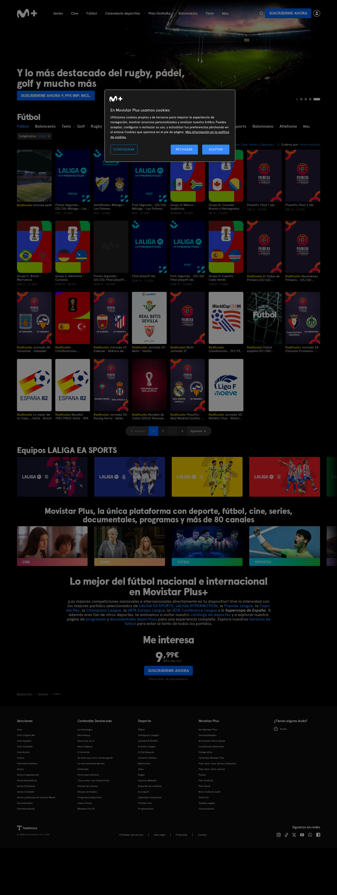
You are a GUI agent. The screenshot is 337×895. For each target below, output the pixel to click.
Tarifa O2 (204, 797)
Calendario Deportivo (150, 797)
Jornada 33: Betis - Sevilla (149, 349)
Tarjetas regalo (207, 803)
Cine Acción (23, 752)
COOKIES (202, 834)
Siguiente (196, 431)
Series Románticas (27, 780)
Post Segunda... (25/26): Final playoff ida (187, 278)
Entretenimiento (26, 808)
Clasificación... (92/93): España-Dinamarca (225, 349)
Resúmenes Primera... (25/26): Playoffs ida (301, 278)
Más (225, 14)
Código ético (205, 752)
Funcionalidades (207, 735)
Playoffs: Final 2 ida (299, 205)
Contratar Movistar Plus (211, 757)
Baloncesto (188, 13)
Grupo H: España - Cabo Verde (222, 278)
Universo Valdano (147, 757)
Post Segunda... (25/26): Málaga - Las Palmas (149, 206)
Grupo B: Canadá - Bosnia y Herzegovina (224, 206)
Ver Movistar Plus (208, 729)
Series (58, 13)
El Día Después (146, 752)
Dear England (84, 746)
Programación (146, 808)
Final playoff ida (143, 276)
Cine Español (24, 740)
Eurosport (143, 791)
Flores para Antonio (88, 774)
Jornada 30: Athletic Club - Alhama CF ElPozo (226, 416)
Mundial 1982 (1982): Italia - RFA (71, 416)
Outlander (83, 769)
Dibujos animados (87, 791)
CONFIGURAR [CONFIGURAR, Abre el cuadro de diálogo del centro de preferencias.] (123, 149)
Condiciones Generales (211, 746)
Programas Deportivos (89, 797)
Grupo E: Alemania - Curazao (69, 278)
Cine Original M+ (26, 735)
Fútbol (91, 13)
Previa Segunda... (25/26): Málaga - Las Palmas (71, 206)
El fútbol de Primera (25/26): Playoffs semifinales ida (264, 278)
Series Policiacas (26, 786)
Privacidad (181, 834)
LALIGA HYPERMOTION (197, 605)
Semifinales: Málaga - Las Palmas (109, 206)
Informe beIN (34, 205)
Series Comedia (25, 791)
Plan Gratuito (159, 13)
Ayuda (280, 729)
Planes (202, 774)
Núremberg (83, 735)
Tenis (210, 13)
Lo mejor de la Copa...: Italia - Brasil (34, 416)
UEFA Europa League (146, 610)
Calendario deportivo (122, 13)
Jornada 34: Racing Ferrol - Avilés (110, 416)
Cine (74, 13)
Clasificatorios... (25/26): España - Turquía (68, 349)
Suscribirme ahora (288, 13)
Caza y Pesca (84, 803)
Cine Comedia (24, 746)
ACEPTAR (216, 149)
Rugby (141, 774)
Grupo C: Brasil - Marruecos (29, 278)
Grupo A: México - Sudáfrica (183, 206)
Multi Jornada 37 (182, 349)
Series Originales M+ (28, 774)
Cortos (20, 757)
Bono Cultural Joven (210, 791)
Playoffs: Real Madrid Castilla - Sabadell (186, 416)
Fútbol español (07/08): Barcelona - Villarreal (262, 349)
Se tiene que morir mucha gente (95, 757)
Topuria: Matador (147, 780)
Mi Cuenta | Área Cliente (212, 740)
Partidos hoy (145, 803)
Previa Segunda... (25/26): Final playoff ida (109, 278)
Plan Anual (204, 786)
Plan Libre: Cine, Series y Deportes (217, 763)
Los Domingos (84, 729)
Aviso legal (159, 834)
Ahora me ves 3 (85, 740)
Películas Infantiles (27, 763)
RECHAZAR (184, 149)
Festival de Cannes (87, 786)
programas (96, 619)
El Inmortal (83, 752)
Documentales (25, 803)
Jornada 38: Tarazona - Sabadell (34, 349)
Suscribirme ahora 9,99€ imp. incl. (56, 95)
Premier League (238, 605)
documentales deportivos (133, 619)
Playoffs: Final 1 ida (261, 205)
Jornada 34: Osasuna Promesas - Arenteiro (302, 349)
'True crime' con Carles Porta (93, 780)
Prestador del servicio (131, 834)
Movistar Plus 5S (86, 808)
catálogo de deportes (210, 614)
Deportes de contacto (150, 786)
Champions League (103, 610)
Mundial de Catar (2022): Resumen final (148, 416)
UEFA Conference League (194, 610)
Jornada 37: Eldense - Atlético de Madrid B (110, 349)
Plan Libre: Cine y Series (212, 769)
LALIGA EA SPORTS (156, 605)
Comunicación (206, 808)
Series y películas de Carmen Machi (36, 797)
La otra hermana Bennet (91, 763)
